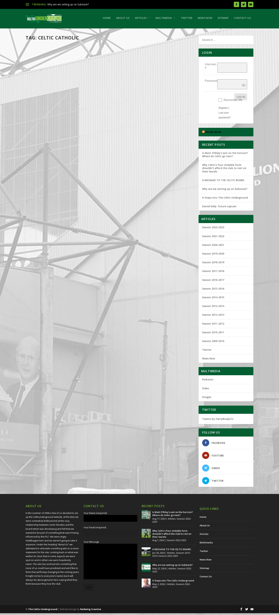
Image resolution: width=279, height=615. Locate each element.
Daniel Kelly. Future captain (219, 208)
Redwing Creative (90, 611)
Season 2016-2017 (213, 281)
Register (223, 109)
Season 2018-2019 (213, 264)
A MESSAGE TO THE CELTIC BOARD (223, 182)
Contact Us (242, 19)
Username (210, 68)
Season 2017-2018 (213, 272)
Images (206, 398)
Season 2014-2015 (213, 299)
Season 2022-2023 (213, 229)
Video (205, 390)
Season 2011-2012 (213, 325)
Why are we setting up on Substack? (68, 4)
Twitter (186, 19)
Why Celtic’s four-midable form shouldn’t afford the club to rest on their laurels (224, 170)
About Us (123, 19)
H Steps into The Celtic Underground (225, 199)
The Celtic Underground (44, 165)
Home (107, 19)
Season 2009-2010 (83, 165)
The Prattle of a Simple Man (52, 159)
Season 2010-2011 (213, 334)
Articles (141, 19)
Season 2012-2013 (213, 316)
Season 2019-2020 (213, 255)
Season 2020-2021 (213, 246)
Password (211, 82)
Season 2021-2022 (213, 238)
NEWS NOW (213, 133)
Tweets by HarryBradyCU (217, 420)
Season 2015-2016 (213, 290)
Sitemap (223, 19)
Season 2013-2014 (213, 307)
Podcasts (207, 381)
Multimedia (164, 19)
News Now (205, 19)
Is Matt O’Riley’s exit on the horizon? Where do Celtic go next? (225, 156)
